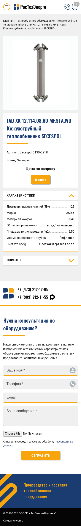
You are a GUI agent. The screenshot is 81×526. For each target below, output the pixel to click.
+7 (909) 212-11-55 (32, 297)
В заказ (40, 180)
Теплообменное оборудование (35, 20)
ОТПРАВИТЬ (40, 455)
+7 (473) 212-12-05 (32, 289)
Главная (8, 20)
